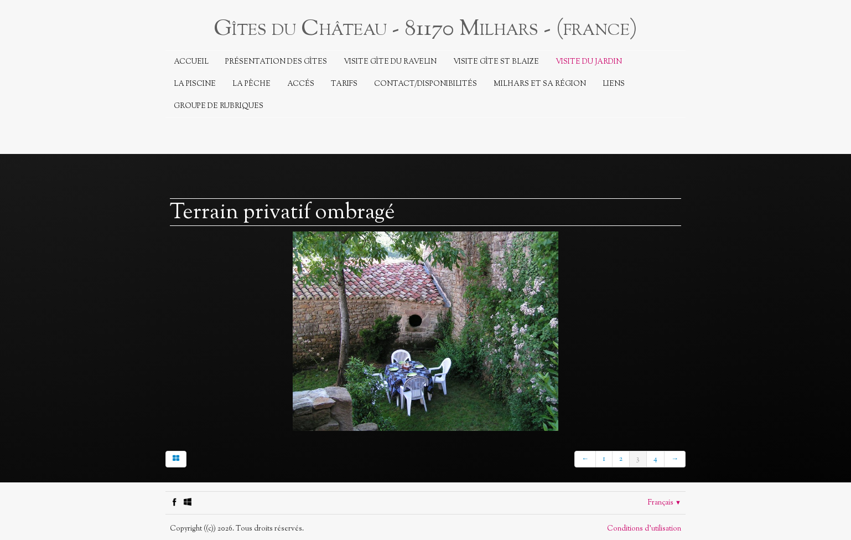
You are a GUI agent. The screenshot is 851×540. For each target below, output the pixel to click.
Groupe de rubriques (218, 106)
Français (664, 503)
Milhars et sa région (540, 84)
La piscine (195, 84)
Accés (300, 84)
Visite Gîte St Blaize (496, 62)
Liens (614, 84)
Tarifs (344, 84)
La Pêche (251, 84)
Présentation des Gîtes (276, 62)
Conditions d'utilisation (644, 529)
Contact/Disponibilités (425, 84)
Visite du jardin (589, 62)
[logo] (425, 28)
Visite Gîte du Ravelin (390, 62)
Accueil (191, 62)
